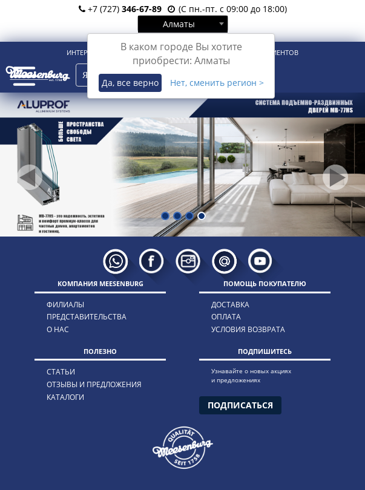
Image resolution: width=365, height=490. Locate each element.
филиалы (65, 304)
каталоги (65, 397)
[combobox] (182, 23)
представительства (87, 317)
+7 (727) (120, 9)
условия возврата (248, 329)
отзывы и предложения (94, 384)
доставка (230, 304)
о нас (58, 329)
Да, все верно (130, 82)
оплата (226, 317)
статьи (61, 372)
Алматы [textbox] (179, 24)
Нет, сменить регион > (217, 82)
